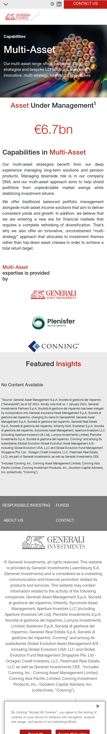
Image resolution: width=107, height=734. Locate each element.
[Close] (97, 715)
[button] (52, 4)
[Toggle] (100, 17)
